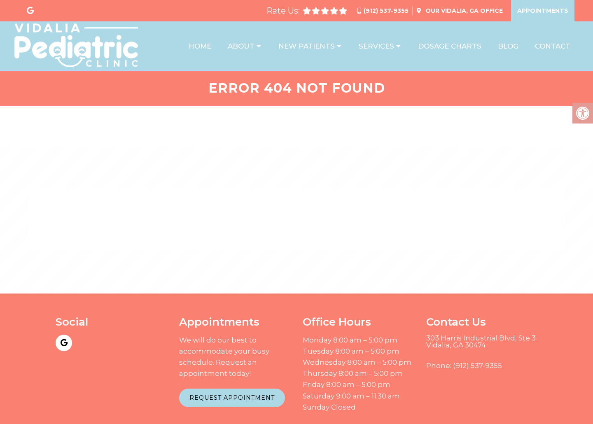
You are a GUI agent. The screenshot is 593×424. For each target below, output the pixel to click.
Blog (508, 46)
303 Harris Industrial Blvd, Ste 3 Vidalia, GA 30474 (481, 342)
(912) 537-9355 (386, 10)
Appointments (542, 10)
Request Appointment (232, 397)
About (241, 46)
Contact (552, 46)
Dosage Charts (449, 46)
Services (376, 46)
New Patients (306, 46)
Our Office (463, 10)
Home (200, 46)
